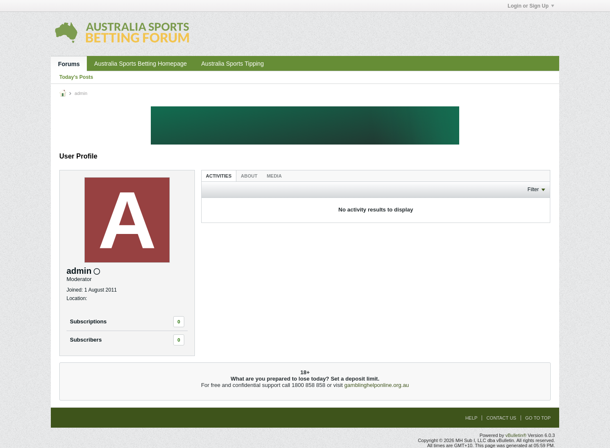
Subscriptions (88, 321)
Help (471, 417)
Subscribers (86, 340)
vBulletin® (516, 435)
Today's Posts (76, 77)
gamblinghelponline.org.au (376, 385)
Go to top (538, 417)
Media (274, 175)
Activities (219, 175)
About (249, 175)
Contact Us (501, 417)
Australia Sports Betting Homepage (140, 63)
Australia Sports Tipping (232, 63)
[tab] (218, 175)
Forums (69, 64)
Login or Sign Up (530, 6)
